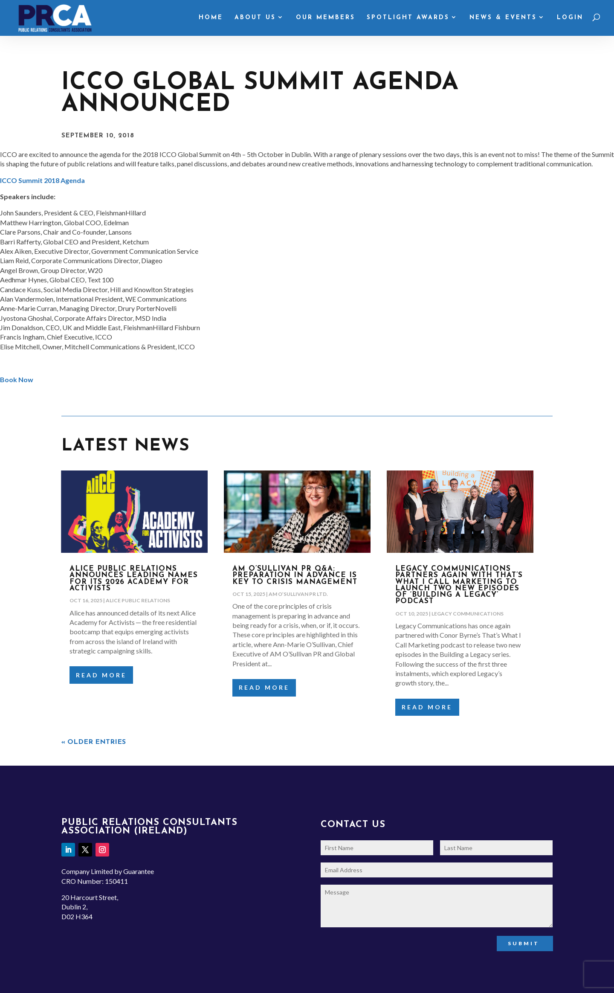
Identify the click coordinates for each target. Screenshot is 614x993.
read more (101, 675)
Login (570, 18)
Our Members (325, 18)
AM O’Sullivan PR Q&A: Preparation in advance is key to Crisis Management (294, 575)
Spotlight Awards (408, 18)
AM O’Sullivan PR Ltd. (298, 594)
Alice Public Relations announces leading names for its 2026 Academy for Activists (134, 578)
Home (211, 18)
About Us (255, 18)
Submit (523, 943)
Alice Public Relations (138, 600)
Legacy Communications (468, 613)
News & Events (503, 18)
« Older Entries (93, 742)
